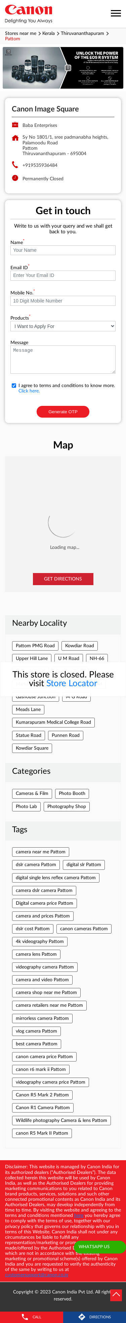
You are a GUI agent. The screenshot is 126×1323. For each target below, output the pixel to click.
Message (19, 342)
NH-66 (97, 658)
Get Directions (63, 579)
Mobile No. (22, 293)
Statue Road (28, 735)
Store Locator (71, 683)
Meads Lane (28, 709)
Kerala (48, 33)
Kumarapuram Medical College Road (53, 722)
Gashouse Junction (35, 697)
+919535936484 (40, 165)
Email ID (20, 268)
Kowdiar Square (32, 748)
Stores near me (20, 33)
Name (17, 242)
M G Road (76, 697)
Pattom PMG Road (35, 646)
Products (20, 318)
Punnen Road (66, 735)
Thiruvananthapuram (82, 33)
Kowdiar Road (79, 646)
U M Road (68, 658)
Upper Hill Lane (32, 658)
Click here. (29, 391)
